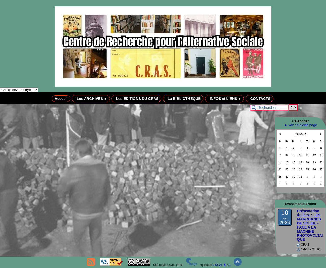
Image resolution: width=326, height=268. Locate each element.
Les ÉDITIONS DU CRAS (136, 98)
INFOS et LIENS (224, 98)
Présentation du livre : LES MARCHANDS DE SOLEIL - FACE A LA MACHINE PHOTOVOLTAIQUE (310, 225)
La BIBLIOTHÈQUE (183, 98)
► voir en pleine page (300, 125)
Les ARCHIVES (91, 98)
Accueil (61, 99)
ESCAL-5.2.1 (222, 265)
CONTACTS (259, 98)
